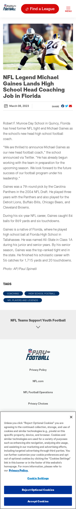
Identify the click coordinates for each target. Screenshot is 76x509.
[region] (38, 460)
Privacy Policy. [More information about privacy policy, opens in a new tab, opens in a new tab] (18, 470)
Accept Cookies (38, 501)
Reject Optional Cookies (38, 489)
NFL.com (38, 381)
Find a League (42, 8)
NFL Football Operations (38, 392)
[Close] (71, 417)
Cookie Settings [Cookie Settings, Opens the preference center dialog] (38, 478)
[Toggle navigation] (68, 9)
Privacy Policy (38, 369)
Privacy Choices (38, 403)
